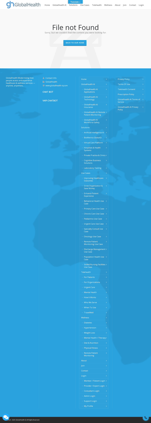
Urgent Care (89, 287)
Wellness (85, 317)
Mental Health (90, 292)
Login (83, 375)
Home (83, 79)
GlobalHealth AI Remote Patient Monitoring (94, 113)
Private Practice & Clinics (94, 155)
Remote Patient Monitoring (91, 354)
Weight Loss (89, 332)
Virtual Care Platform (93, 142)
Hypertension (90, 327)
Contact (84, 370)
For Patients (89, 277)
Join (83, 365)
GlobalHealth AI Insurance (91, 105)
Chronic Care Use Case (94, 213)
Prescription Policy (126, 94)
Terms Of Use (124, 84)
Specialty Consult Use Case (93, 230)
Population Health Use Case (94, 258)
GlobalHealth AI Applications (91, 90)
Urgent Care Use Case (94, 224)
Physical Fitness (91, 348)
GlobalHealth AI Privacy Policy (128, 108)
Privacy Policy (124, 79)
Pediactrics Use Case (93, 218)
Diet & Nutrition (91, 343)
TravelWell (88, 312)
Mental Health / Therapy (95, 338)
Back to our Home (75, 43)
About (84, 360)
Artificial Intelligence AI (94, 132)
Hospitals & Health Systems (92, 149)
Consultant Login (91, 391)
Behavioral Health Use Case (94, 202)
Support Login (90, 401)
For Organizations (92, 282)
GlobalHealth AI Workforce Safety (91, 121)
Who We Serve (90, 302)
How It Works (90, 297)
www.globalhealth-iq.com (57, 85)
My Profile (88, 406)
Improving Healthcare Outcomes (93, 179)
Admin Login (89, 396)
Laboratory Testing (92, 168)
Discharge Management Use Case (94, 250)
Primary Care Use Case (94, 208)
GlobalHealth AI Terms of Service (129, 100)
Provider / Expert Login (94, 386)
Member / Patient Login (94, 381)
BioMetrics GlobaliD (93, 137)
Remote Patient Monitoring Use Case (93, 242)
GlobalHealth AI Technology (91, 98)
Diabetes (88, 322)
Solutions (85, 127)
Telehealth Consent (126, 89)
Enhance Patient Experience (91, 194)
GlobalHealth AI (88, 84)
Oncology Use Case (92, 236)
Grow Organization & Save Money (93, 187)
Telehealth (86, 272)
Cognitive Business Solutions (92, 161)
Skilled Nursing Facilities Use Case (94, 265)
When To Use (90, 307)
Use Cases (85, 173)
